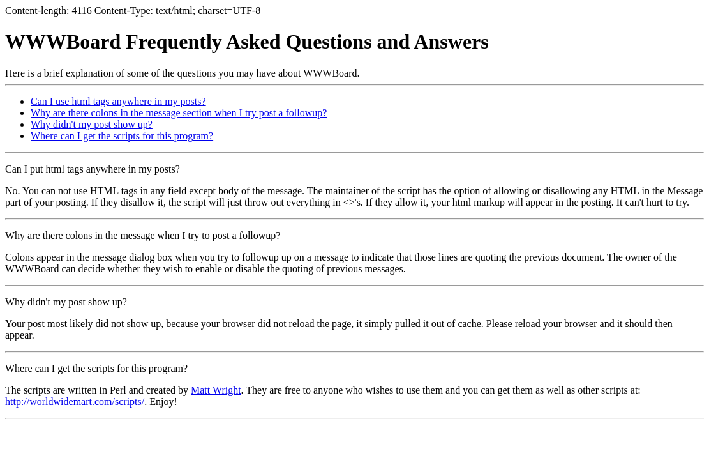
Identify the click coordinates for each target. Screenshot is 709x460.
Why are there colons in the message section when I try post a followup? (179, 112)
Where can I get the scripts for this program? (122, 135)
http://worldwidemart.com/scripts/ (74, 401)
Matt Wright (216, 390)
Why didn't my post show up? (92, 124)
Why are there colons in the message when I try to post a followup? (142, 235)
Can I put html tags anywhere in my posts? (92, 169)
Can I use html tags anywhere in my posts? (118, 101)
